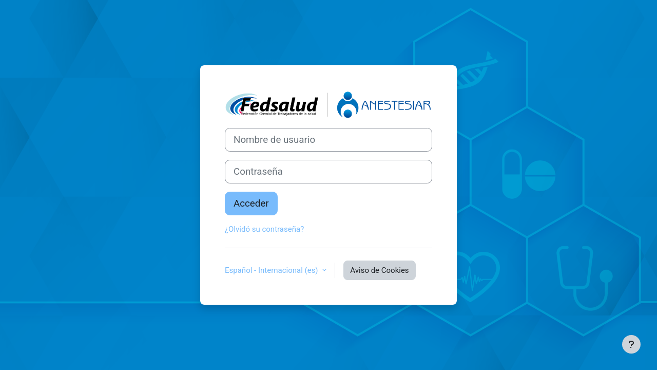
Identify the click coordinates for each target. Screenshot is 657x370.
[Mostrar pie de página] (631, 344)
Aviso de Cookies (379, 270)
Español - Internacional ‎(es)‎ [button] (272, 270)
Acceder (251, 203)
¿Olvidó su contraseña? (264, 229)
